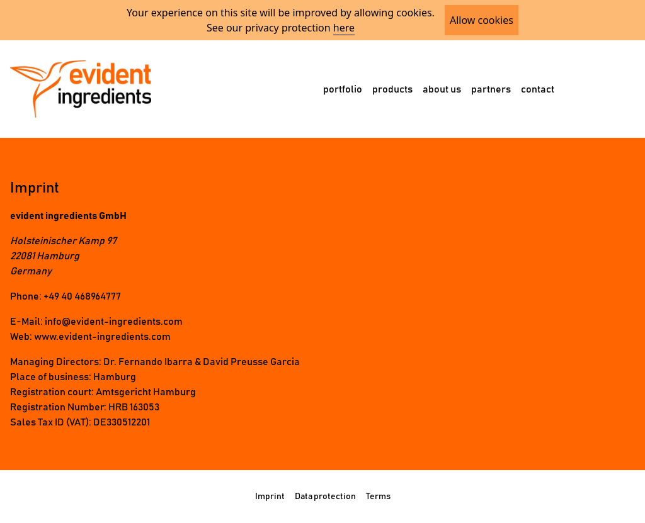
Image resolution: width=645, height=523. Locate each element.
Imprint (270, 496)
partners (491, 89)
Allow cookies (481, 20)
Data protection (325, 496)
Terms (378, 496)
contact (537, 89)
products (392, 89)
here (344, 28)
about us (442, 89)
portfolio (342, 89)
